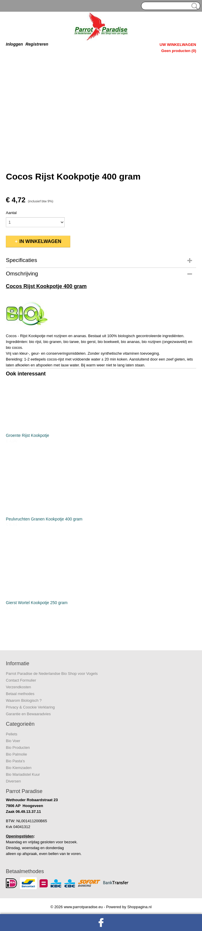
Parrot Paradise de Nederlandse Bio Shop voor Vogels (52, 673)
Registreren (36, 44)
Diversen (13, 781)
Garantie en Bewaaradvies (28, 714)
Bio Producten (18, 747)
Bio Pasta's (15, 761)
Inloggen (14, 44)
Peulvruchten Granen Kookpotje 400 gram (44, 519)
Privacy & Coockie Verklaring (30, 707)
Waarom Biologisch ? (24, 700)
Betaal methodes (20, 694)
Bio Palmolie (16, 754)
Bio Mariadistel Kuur (23, 774)
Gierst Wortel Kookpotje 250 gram (37, 602)
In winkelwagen (40, 241)
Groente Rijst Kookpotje (27, 435)
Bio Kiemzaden (18, 768)
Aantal (11, 213)
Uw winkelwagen (178, 44)
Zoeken (193, 6)
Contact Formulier (21, 680)
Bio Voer (13, 741)
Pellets (11, 734)
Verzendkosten (18, 687)
